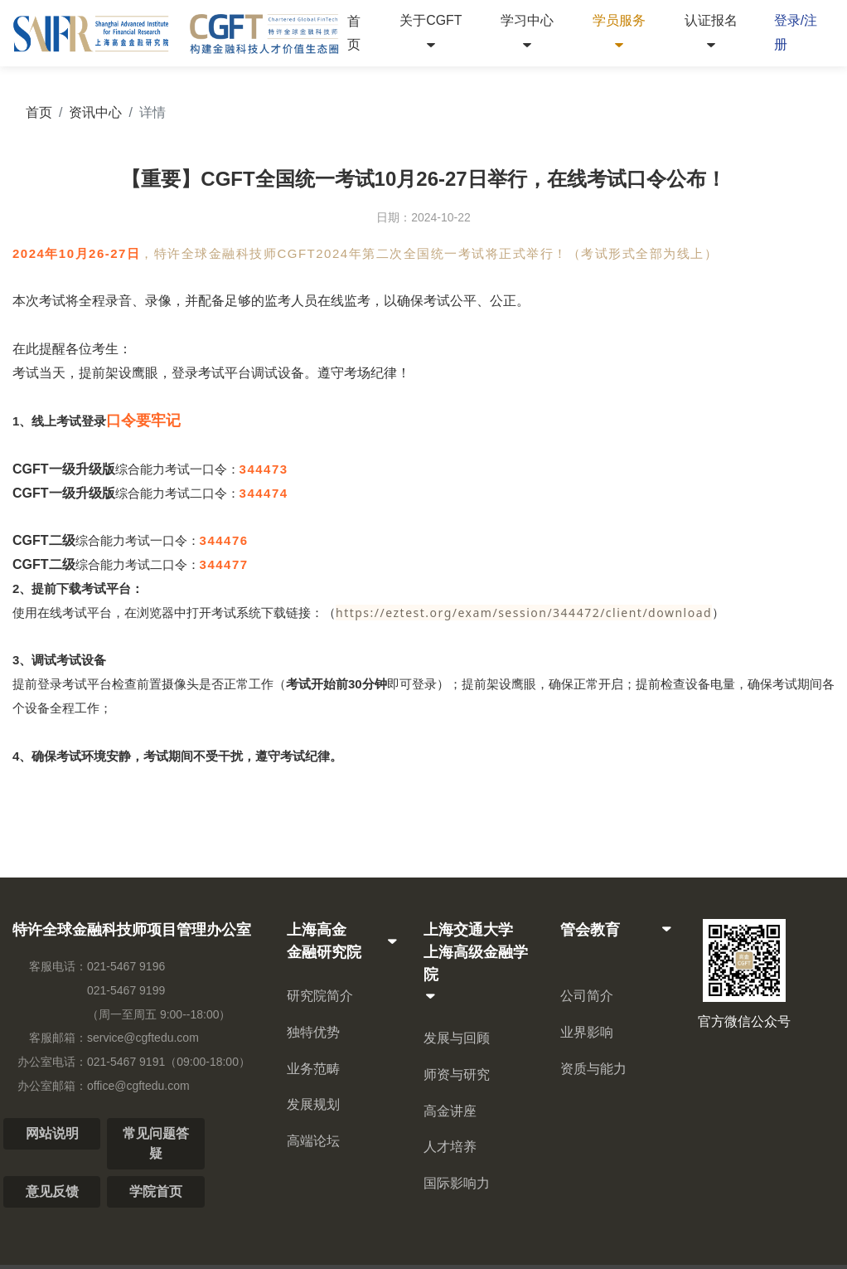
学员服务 (619, 32)
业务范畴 (313, 1069)
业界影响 (586, 1032)
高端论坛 (313, 1141)
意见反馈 (52, 1191)
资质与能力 (593, 1069)
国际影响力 (457, 1183)
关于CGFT (430, 32)
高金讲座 (450, 1111)
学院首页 (155, 1191)
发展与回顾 (457, 1038)
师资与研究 (457, 1074)
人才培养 (450, 1147)
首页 (354, 32)
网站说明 (52, 1133)
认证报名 (711, 32)
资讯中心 (95, 112)
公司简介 (586, 996)
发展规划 (313, 1104)
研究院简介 (320, 996)
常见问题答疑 (156, 1143)
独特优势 (313, 1032)
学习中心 (527, 32)
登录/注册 (795, 32)
